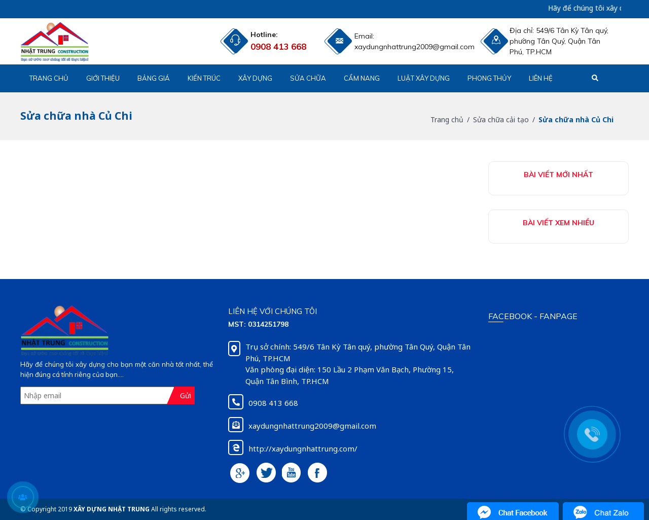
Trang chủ (48, 78)
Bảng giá (153, 78)
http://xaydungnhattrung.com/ (302, 448)
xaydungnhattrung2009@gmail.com (379, 46)
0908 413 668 (278, 46)
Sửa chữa (308, 78)
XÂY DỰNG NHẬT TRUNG (112, 509)
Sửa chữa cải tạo (501, 119)
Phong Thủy (489, 78)
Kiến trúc (204, 78)
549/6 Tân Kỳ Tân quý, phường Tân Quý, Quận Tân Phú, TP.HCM (559, 41)
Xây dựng (255, 78)
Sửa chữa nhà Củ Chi (576, 119)
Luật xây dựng (424, 78)
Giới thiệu (103, 78)
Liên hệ (541, 78)
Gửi (185, 395)
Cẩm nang (362, 78)
